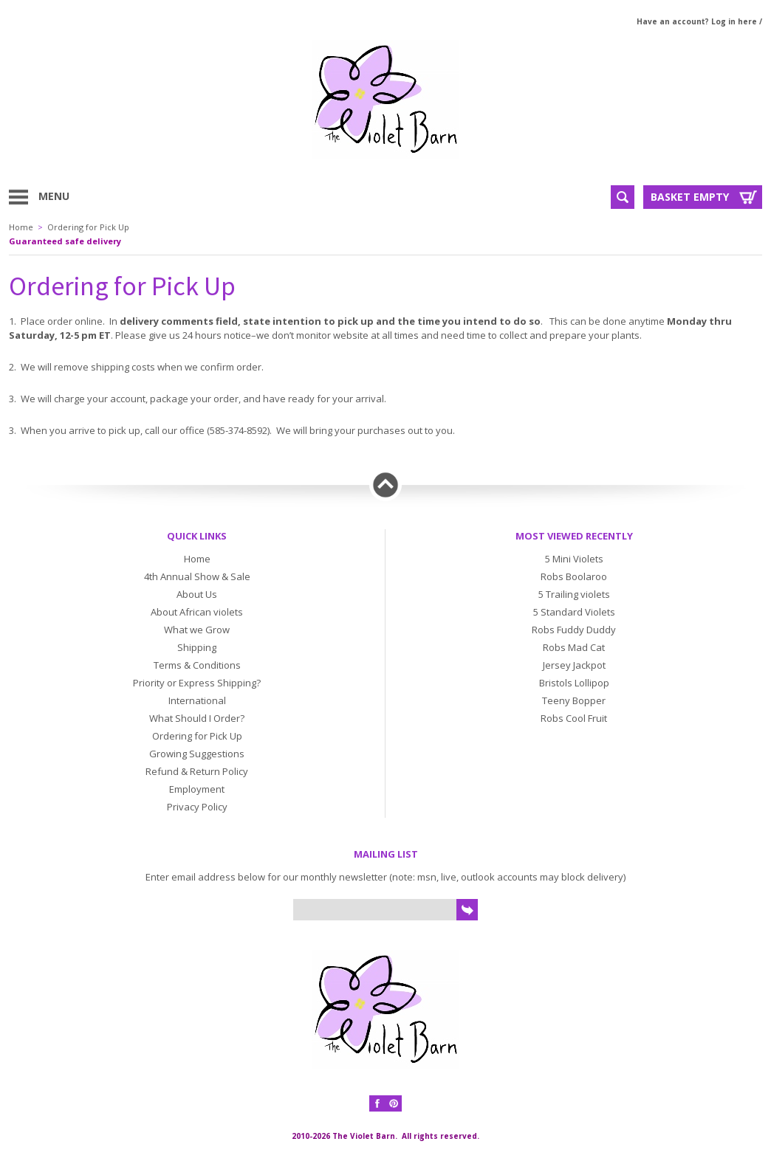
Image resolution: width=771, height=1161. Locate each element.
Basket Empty (690, 197)
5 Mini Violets (574, 558)
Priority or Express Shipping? (197, 682)
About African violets (197, 612)
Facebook (377, 1103)
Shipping (196, 647)
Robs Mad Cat (574, 647)
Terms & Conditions (197, 665)
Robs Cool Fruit (574, 718)
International (197, 700)
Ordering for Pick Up (88, 226)
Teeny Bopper (574, 700)
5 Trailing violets (574, 594)
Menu (53, 196)
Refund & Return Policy (196, 771)
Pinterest (394, 1103)
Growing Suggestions (196, 753)
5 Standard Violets (574, 612)
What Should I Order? (196, 718)
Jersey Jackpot (574, 665)
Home (21, 226)
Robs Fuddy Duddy (574, 629)
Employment (197, 789)
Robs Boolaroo (574, 576)
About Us (197, 594)
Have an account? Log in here (697, 21)
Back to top (385, 485)
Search (622, 197)
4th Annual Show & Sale (197, 576)
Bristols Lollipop (574, 682)
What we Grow (197, 629)
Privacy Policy (197, 806)
